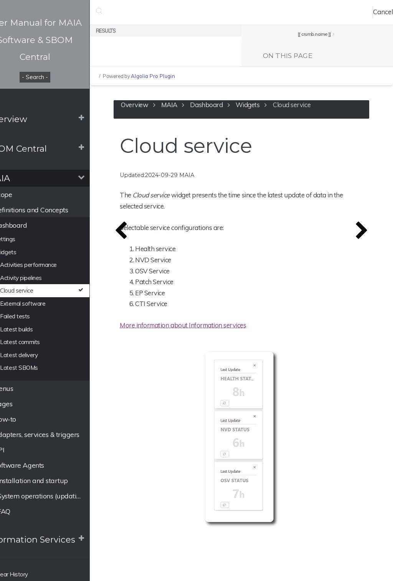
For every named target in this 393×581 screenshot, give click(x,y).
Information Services (50, 539)
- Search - (58, 77)
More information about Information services (215, 328)
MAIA (18, 178)
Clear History (27, 574)
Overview (26, 119)
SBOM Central (36, 148)
